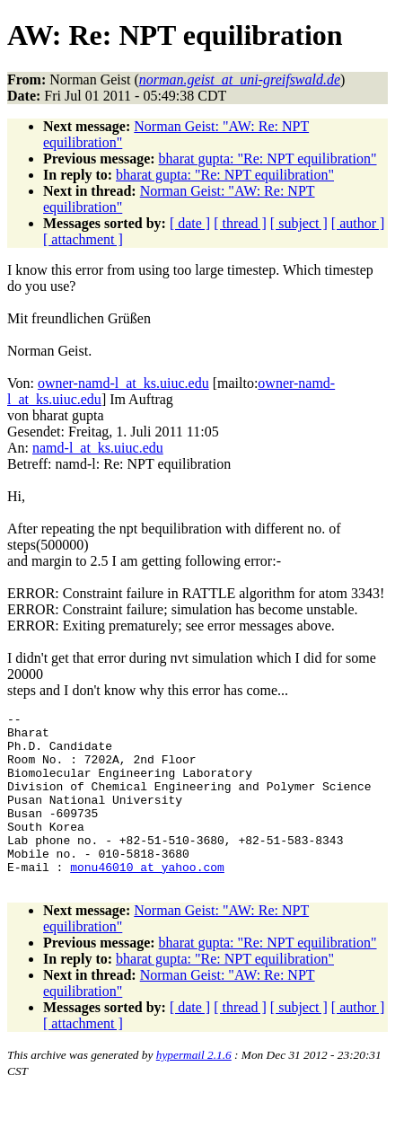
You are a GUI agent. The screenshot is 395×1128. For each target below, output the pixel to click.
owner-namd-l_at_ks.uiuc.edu (123, 383)
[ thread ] (240, 223)
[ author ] (358, 223)
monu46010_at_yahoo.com (147, 899)
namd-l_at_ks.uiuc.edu (97, 447)
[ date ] (190, 223)
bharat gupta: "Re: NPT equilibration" (268, 158)
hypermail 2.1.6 (194, 1090)
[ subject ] (299, 223)
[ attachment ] (83, 239)
